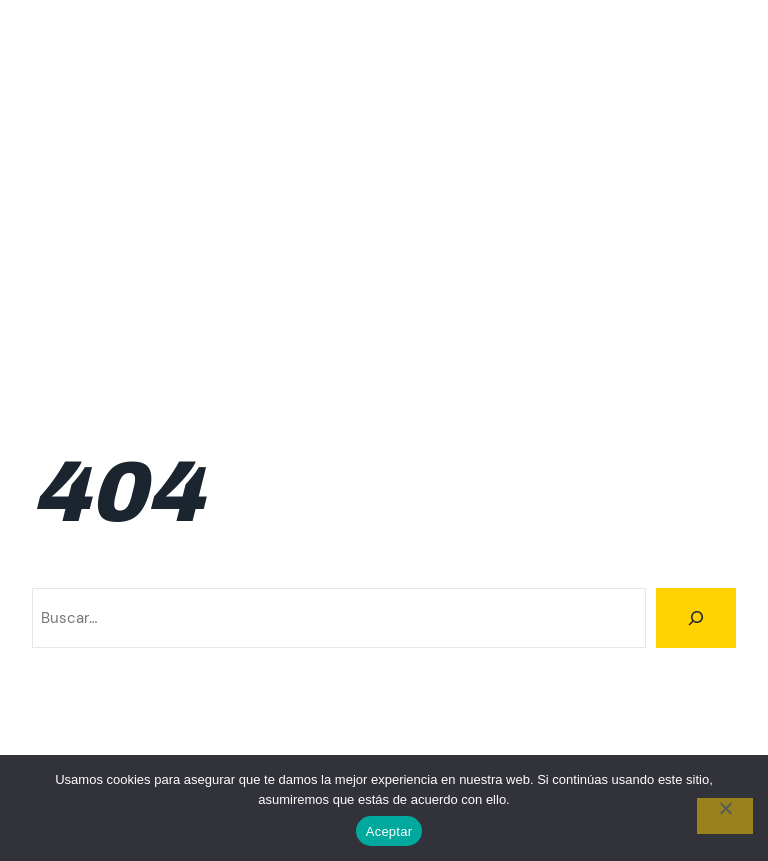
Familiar (592, 89)
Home (715, 89)
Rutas (603, 329)
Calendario (141, 89)
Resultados (91, 329)
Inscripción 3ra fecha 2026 (208, 185)
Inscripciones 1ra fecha (425, 233)
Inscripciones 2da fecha (187, 281)
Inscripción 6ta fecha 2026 (223, 233)
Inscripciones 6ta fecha (573, 281)
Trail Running (691, 329)
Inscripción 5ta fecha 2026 (640, 185)
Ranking (708, 281)
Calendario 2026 (402, 89)
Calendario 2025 (261, 89)
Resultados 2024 (213, 329)
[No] (725, 816)
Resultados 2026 (499, 329)
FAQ (657, 89)
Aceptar (389, 831)
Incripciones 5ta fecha (437, 137)
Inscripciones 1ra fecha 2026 (633, 233)
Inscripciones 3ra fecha (381, 281)
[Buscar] (696, 618)
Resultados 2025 (356, 329)
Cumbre (513, 89)
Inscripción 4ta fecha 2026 (424, 185)
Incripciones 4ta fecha (253, 137)
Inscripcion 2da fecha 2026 (638, 137)
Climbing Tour (86, 40)
